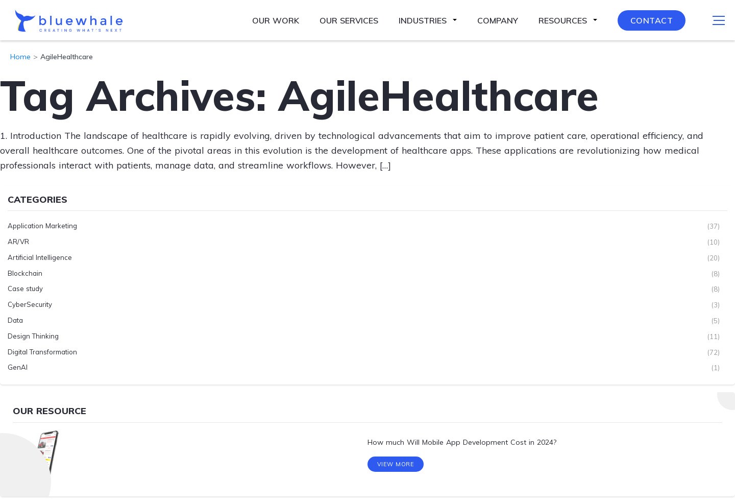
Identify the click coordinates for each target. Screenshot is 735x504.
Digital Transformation (42, 352)
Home (20, 56)
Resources (562, 20)
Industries (423, 20)
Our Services (349, 20)
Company (497, 20)
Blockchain (25, 274)
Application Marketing (42, 226)
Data (15, 321)
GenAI (18, 368)
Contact (651, 20)
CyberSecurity (30, 305)
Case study (25, 289)
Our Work (275, 20)
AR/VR (18, 242)
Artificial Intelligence (40, 258)
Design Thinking (33, 336)
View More (395, 467)
